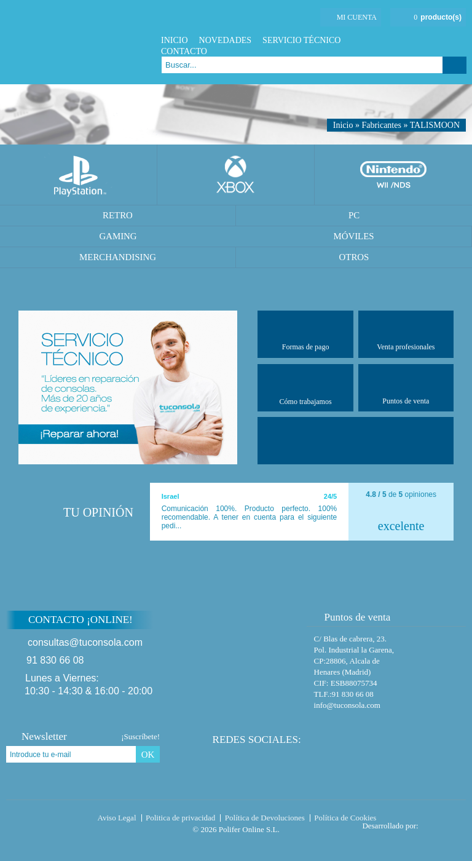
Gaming (117, 236)
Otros (354, 257)
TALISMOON (435, 125)
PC (354, 215)
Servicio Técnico (301, 40)
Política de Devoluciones (265, 817)
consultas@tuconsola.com (85, 642)
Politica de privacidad (180, 817)
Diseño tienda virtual (444, 822)
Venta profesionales (406, 333)
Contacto (184, 51)
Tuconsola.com (58, 820)
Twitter (428, 40)
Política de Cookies (345, 817)
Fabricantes (381, 125)
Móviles (353, 236)
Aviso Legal (117, 817)
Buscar (454, 65)
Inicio (174, 40)
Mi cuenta (357, 17)
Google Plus (444, 40)
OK (148, 755)
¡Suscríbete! (140, 736)
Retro (118, 215)
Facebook (413, 40)
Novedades (225, 40)
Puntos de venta (405, 387)
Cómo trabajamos (306, 388)
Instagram (459, 40)
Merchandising (117, 257)
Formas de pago (305, 333)
